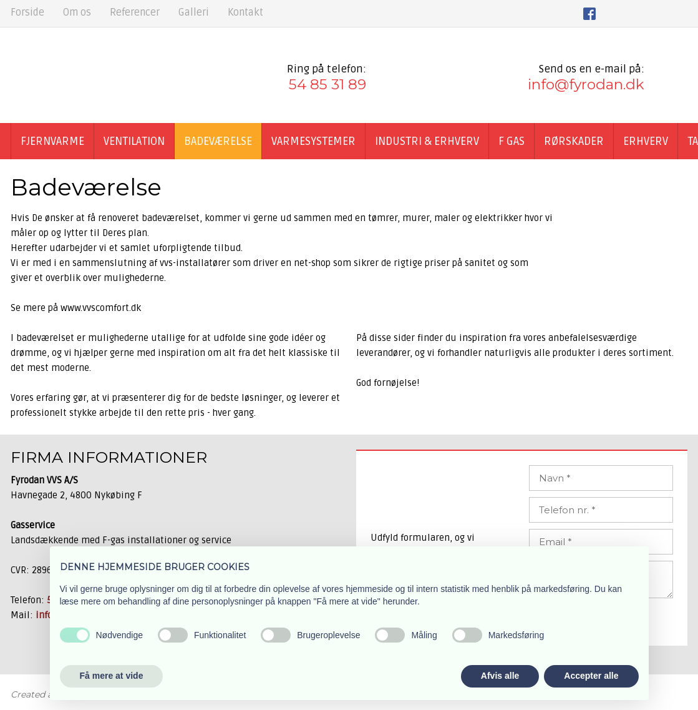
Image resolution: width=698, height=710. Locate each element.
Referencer (135, 12)
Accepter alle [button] (591, 676)
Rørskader (574, 141)
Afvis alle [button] (500, 676)
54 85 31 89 (327, 84)
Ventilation (134, 141)
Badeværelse (218, 141)
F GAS (511, 141)
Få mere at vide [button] (111, 676)
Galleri (193, 12)
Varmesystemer (313, 141)
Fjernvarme (52, 141)
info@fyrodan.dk (586, 84)
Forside (27, 12)
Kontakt (245, 12)
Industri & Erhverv (427, 141)
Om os (77, 12)
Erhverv (645, 141)
